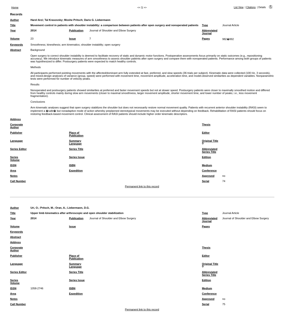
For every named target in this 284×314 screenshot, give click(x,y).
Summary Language (75, 142)
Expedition (76, 170)
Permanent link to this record (142, 186)
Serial (205, 181)
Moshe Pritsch (73, 19)
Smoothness (37, 44)
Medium (207, 165)
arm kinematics (71, 44)
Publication (76, 30)
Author (14, 19)
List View (239, 7)
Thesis (206, 124)
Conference (209, 170)
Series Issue (77, 157)
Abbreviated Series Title (209, 150)
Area (13, 170)
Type (205, 25)
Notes (13, 175)
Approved (208, 175)
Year (13, 30)
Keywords (16, 44)
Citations (251, 7)
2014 (33, 30)
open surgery (112, 44)
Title (13, 25)
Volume (15, 38)
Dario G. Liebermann (97, 19)
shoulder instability (92, 44)
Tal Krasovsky (53, 19)
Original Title (210, 140)
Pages (206, 38)
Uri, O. (34, 207)
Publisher (16, 132)
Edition (206, 157)
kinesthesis (53, 44)
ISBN (72, 165)
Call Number (18, 181)
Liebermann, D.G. (78, 207)
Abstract (15, 49)
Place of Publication (76, 134)
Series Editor (18, 149)
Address (15, 119)
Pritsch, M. (47, 207)
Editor (206, 132)
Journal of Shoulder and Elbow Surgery (112, 30)
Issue (72, 38)
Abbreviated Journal (209, 32)
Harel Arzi (36, 19)
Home (14, 7)
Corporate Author (16, 126)
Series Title (76, 149)
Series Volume (15, 158)
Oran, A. (60, 207)
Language (16, 140)
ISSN (13, 165)
